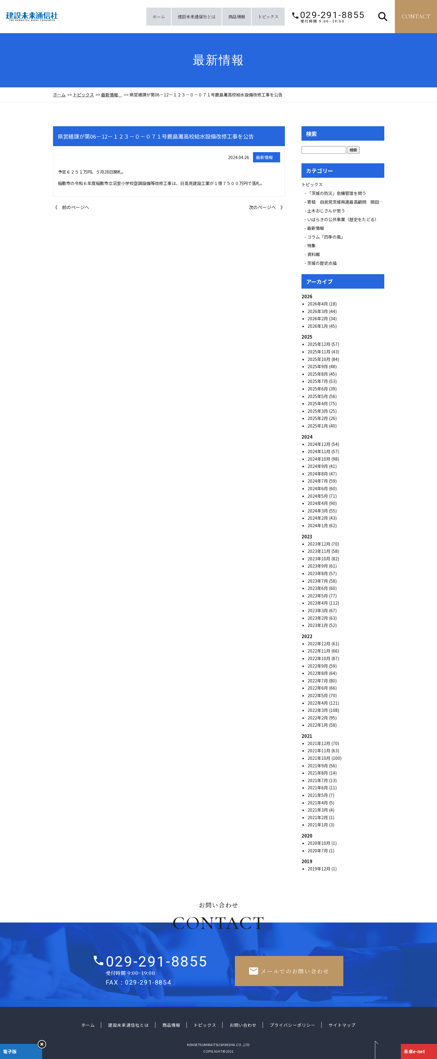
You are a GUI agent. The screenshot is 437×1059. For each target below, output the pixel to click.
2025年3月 (318, 411)
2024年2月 (318, 518)
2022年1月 (318, 725)
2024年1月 (318, 525)
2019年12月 (319, 869)
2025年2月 (318, 418)
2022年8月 (318, 673)
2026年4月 (318, 304)
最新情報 (111, 95)
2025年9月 (318, 366)
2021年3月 (318, 810)
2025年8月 (318, 374)
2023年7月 (318, 581)
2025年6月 (318, 389)
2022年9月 (318, 666)
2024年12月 (319, 444)
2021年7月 (318, 780)
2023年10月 (319, 559)
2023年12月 (319, 544)
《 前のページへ (71, 207)
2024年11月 (319, 451)
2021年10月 (319, 758)
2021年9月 (318, 766)
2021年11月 (319, 750)
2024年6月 (318, 488)
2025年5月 (318, 396)
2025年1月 (318, 426)
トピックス (268, 17)
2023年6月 (318, 588)
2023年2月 (318, 618)
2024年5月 (318, 496)
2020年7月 (318, 851)
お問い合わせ (243, 1025)
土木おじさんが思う (326, 211)
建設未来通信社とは (197, 17)
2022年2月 (318, 718)
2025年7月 (318, 381)
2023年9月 (318, 566)
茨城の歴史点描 (322, 263)
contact (416, 16)
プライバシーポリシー (292, 1025)
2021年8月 (318, 773)
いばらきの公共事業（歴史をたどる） (343, 219)
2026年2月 (318, 318)
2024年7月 (318, 481)
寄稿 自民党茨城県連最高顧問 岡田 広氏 (351, 202)
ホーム (158, 17)
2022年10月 (319, 658)
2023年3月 (318, 610)
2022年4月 (318, 703)
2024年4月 (318, 503)
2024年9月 (318, 466)
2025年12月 (319, 344)
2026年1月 (318, 326)
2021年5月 (318, 795)
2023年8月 (318, 573)
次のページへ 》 (267, 207)
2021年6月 (318, 788)
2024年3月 (318, 511)
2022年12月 (319, 644)
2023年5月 (318, 596)
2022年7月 (318, 681)
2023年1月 (318, 625)
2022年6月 (318, 688)
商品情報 (236, 17)
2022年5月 (318, 695)
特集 (311, 246)
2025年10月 (319, 359)
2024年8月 (318, 474)
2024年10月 (319, 459)
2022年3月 (318, 710)
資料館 (313, 254)
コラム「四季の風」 (326, 237)
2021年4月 (318, 803)
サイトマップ (342, 1025)
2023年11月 (319, 551)
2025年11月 (319, 352)
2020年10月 (319, 843)
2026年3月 (318, 311)
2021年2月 (318, 817)
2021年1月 (318, 825)
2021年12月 (319, 743)
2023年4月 (318, 603)
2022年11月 (319, 651)
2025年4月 (318, 403)
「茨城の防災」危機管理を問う (336, 193)
